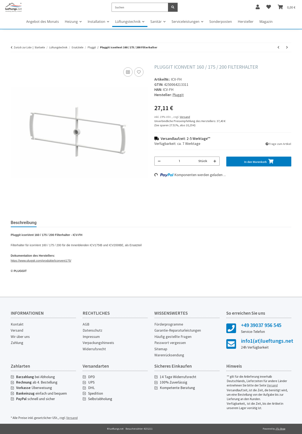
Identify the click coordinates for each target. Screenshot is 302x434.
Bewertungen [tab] (55, 222)
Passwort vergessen (170, 342)
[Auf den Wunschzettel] (138, 72)
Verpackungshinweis (98, 342)
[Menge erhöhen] (214, 161)
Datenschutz (92, 330)
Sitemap (160, 349)
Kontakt (17, 324)
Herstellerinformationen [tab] (97, 222)
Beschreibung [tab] (23, 222)
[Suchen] (140, 7)
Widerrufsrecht (94, 349)
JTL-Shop (280, 428)
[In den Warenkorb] (14, 61)
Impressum (91, 336)
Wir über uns (20, 336)
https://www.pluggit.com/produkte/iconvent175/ (41, 260)
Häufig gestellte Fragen (172, 336)
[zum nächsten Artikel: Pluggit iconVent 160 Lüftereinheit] (287, 47)
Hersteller (246, 21)
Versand (185, 117)
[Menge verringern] (159, 161)
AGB (86, 324)
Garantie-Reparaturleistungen (177, 330)
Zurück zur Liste (22, 47)
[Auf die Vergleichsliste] (128, 72)
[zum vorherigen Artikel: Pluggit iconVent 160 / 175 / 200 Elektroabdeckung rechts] (278, 47)
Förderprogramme (168, 324)
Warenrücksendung (169, 355)
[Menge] (179, 161)
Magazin (266, 21)
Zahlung (17, 342)
